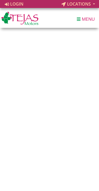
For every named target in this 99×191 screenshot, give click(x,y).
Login (14, 4)
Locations (77, 4)
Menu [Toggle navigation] (86, 19)
